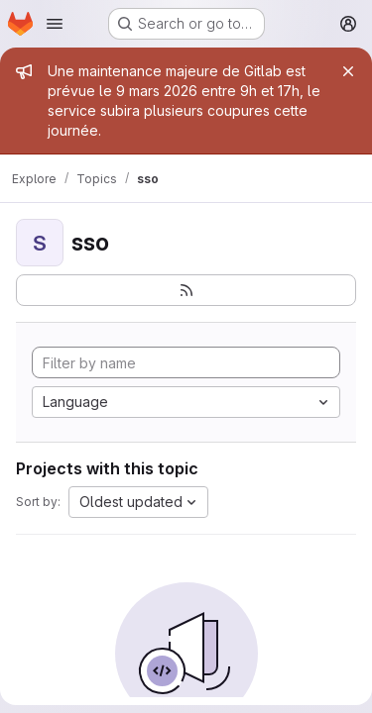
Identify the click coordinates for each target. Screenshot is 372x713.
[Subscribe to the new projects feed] (186, 290)
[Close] (348, 71)
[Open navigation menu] (54, 24)
